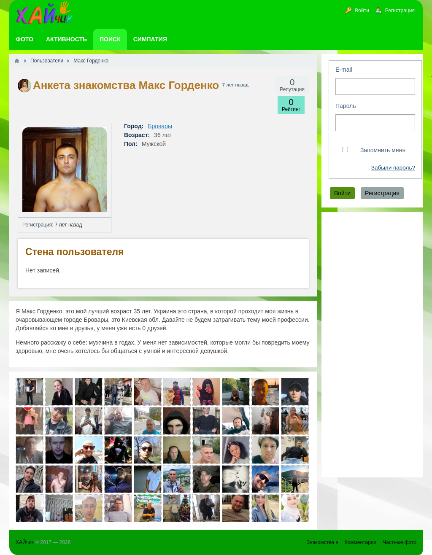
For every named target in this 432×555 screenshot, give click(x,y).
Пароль (345, 105)
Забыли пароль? (393, 167)
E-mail (343, 69)
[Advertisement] (372, 344)
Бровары (160, 126)
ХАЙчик (25, 542)
